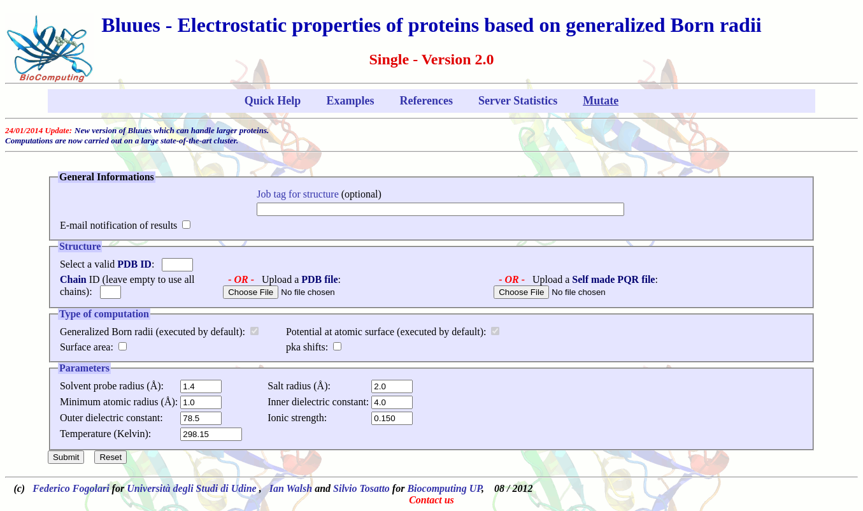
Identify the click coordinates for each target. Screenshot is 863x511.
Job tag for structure (297, 194)
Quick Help (273, 100)
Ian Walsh (290, 488)
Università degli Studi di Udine (193, 488)
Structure (80, 246)
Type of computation (104, 313)
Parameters (84, 368)
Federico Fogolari (70, 488)
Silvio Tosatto (361, 488)
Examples (350, 100)
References (426, 100)
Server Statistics (517, 100)
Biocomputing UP (444, 488)
